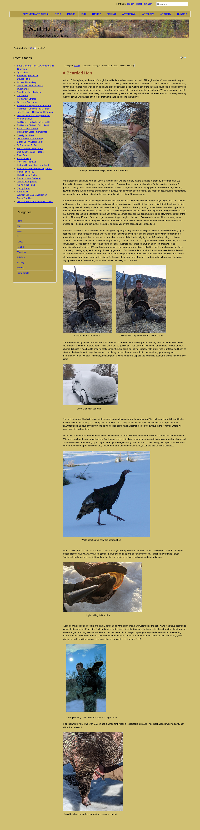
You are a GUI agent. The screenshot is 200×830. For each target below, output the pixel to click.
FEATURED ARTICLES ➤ (36, 14)
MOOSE (71, 14)
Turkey (20, 241)
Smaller (148, 4)
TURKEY (96, 14)
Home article (23, 273)
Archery (20, 262)
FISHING (111, 14)
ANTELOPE (148, 14)
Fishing (20, 247)
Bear (19, 226)
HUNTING (182, 14)
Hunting (20, 267)
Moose (20, 231)
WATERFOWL (129, 14)
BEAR (58, 14)
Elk (18, 236)
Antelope (21, 257)
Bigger (130, 4)
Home (31, 48)
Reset (139, 4)
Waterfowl (21, 252)
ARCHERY (165, 14)
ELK (83, 14)
